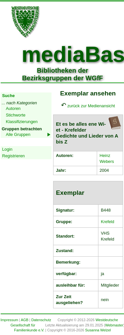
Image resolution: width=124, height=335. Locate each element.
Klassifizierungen (22, 121)
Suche (8, 95)
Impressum (9, 320)
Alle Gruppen (18, 134)
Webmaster (114, 325)
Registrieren (13, 155)
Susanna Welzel (98, 330)
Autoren (13, 108)
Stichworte (16, 115)
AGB (25, 320)
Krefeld (107, 221)
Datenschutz (41, 320)
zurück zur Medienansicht (91, 105)
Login (7, 149)
